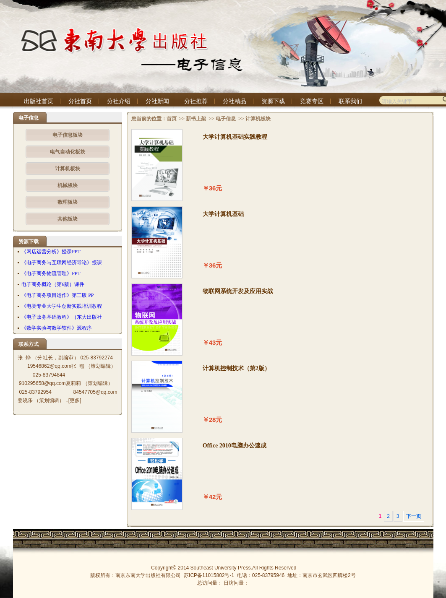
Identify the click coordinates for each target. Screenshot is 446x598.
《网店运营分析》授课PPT (51, 252)
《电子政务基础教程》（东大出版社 (61, 317)
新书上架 (196, 119)
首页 (172, 119)
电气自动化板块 (67, 152)
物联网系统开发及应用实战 (238, 291)
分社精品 (234, 101)
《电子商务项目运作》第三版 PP (57, 295)
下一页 (413, 516)
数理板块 (67, 202)
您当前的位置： (149, 119)
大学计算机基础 (223, 214)
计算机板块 (67, 169)
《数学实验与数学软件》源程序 (56, 328)
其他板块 (67, 219)
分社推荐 (196, 101)
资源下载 (273, 101)
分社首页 (80, 101)
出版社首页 (38, 101)
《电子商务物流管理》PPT (51, 273)
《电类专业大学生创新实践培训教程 (61, 306)
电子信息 (226, 119)
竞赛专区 (311, 101)
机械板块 (67, 185)
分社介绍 (118, 101)
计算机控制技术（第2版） (236, 368)
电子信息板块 (67, 135)
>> (181, 119)
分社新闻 (157, 101)
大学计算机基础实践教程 (235, 137)
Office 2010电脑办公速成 (234, 445)
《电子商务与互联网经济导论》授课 (61, 262)
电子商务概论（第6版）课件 (52, 284)
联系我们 (350, 101)
